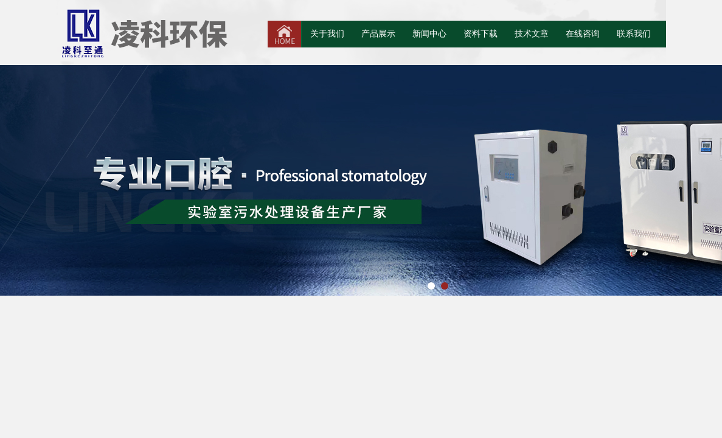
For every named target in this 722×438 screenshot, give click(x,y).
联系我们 (634, 33)
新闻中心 (429, 33)
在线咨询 (583, 33)
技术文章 (532, 33)
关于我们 (327, 33)
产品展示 (378, 33)
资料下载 (480, 33)
